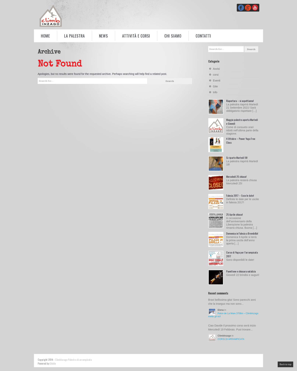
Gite (215, 86)
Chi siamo (172, 36)
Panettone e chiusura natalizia (241, 271)
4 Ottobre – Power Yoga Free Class (240, 140)
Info (215, 92)
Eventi (216, 80)
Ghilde (53, 363)
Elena (221, 310)
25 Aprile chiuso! (234, 214)
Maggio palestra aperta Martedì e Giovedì (242, 121)
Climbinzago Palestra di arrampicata (73, 360)
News (103, 36)
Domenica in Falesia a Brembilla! (242, 233)
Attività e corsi (136, 36)
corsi (216, 74)
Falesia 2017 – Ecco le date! (240, 195)
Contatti (203, 36)
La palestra (74, 36)
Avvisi (216, 68)
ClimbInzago (225, 335)
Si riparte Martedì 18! (236, 158)
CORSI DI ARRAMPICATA (231, 339)
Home (45, 36)
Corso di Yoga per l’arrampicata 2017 (242, 254)
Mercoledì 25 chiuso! (236, 176)
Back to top (285, 364)
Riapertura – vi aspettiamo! (240, 101)
